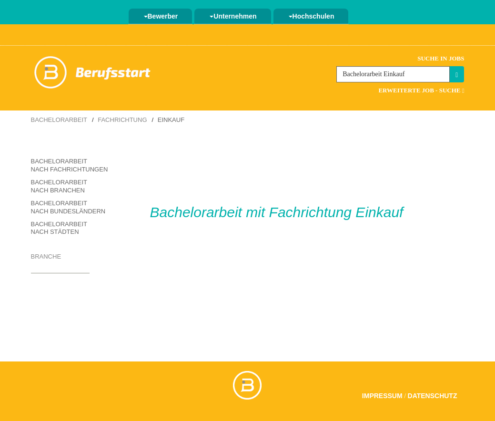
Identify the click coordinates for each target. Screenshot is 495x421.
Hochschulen (311, 16)
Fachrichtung (122, 119)
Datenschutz (432, 396)
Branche (46, 256)
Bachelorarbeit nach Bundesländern (68, 207)
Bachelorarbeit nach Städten (59, 228)
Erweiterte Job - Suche (421, 90)
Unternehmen (233, 16)
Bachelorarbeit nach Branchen (59, 186)
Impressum (382, 396)
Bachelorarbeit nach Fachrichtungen (69, 165)
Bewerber (161, 16)
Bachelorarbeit (59, 119)
